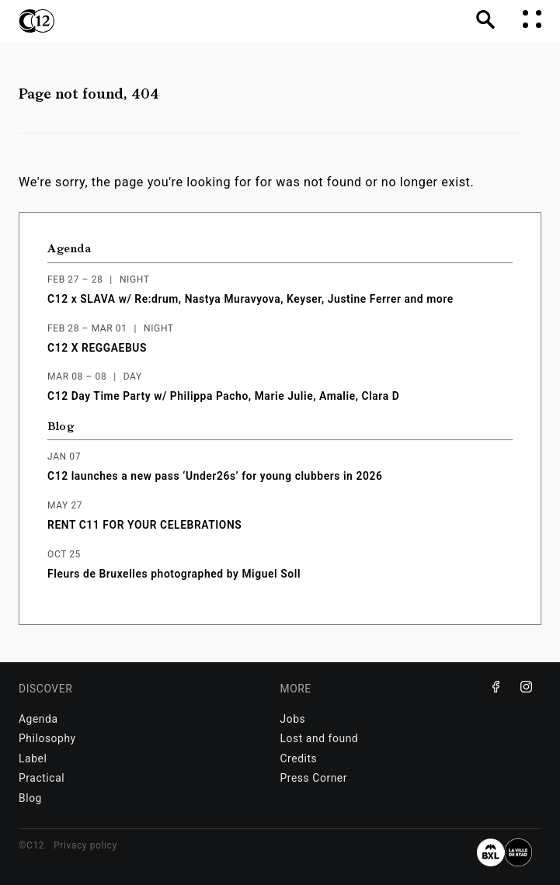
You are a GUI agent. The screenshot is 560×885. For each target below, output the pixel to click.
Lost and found (319, 738)
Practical (41, 778)
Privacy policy (85, 845)
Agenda (69, 248)
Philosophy (47, 738)
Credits (299, 758)
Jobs (293, 719)
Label (33, 758)
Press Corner (314, 778)
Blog (60, 426)
